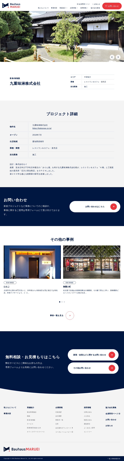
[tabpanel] (32, 269)
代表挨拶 (58, 412)
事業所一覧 (59, 420)
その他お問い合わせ (82, 368)
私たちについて (43, 8)
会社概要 (58, 416)
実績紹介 (63, 8)
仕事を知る (88, 412)
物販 (28, 416)
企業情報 (73, 8)
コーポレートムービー (64, 432)
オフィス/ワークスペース (36, 432)
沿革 (57, 424)
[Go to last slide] (112, 57)
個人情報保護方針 (114, 458)
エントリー (88, 432)
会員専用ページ (84, 4)
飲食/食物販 (31, 420)
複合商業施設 (31, 412)
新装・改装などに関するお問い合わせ (89, 355)
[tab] (59, 301)
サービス (30, 424)
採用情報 (83, 8)
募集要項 (87, 424)
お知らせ (97, 4)
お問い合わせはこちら (94, 207)
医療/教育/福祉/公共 (34, 428)
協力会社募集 (95, 8)
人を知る (87, 416)
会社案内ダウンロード (64, 428)
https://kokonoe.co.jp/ (41, 128)
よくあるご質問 (89, 428)
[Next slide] (118, 57)
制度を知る (88, 420)
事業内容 (54, 8)
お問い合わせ (113, 6)
